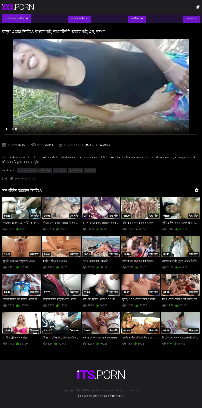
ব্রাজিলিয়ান (45, 170)
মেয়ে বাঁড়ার (59, 170)
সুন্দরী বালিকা (75, 170)
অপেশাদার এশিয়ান (27, 170)
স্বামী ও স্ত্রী (90, 170)
